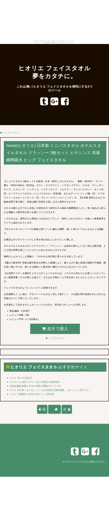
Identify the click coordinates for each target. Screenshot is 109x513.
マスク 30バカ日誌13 (21, 378)
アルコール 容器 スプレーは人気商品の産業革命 (34, 382)
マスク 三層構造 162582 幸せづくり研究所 (32, 394)
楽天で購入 (55, 328)
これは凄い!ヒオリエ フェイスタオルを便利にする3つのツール (54, 88)
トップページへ (9, 133)
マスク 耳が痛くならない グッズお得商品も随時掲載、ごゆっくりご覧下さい (50, 390)
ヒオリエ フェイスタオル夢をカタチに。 (86, 461)
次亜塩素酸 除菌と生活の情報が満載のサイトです (35, 386)
